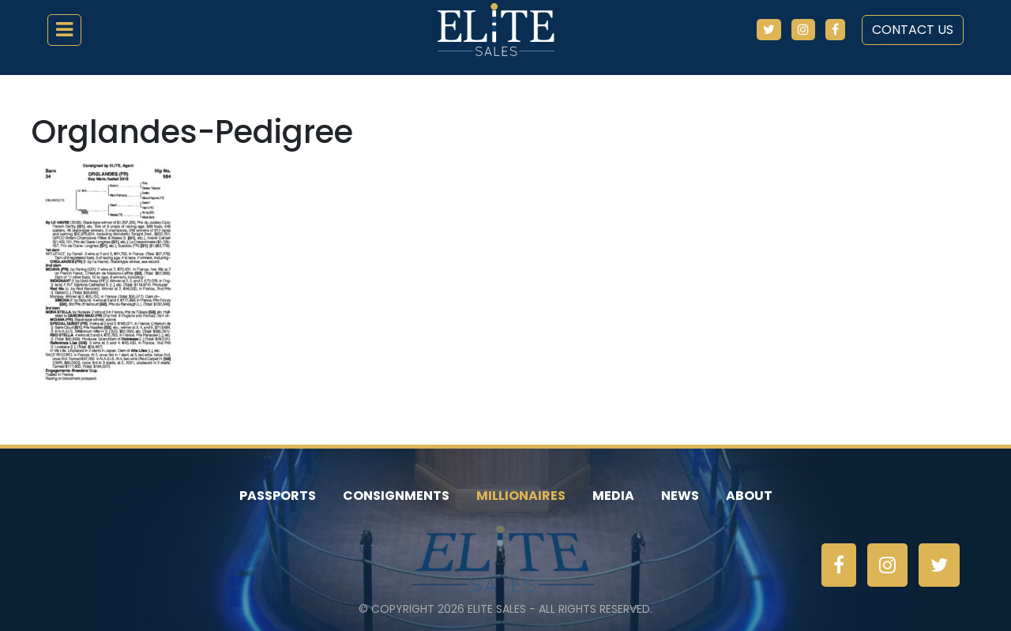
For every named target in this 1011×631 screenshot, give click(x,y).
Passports (277, 495)
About (749, 495)
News (680, 495)
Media (613, 495)
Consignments (396, 495)
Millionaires (521, 495)
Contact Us (912, 30)
